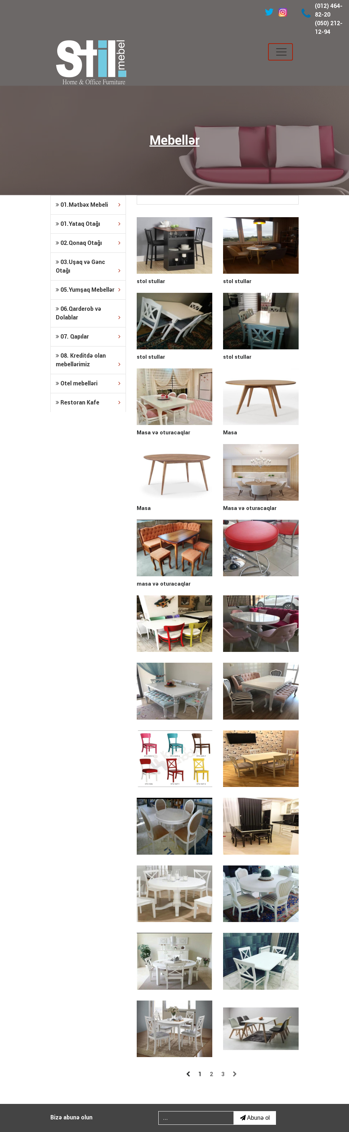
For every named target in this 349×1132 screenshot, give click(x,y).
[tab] (88, 205)
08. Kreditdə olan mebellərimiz (88, 360)
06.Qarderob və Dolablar (88, 313)
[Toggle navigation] (280, 52)
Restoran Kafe (88, 402)
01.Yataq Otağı (88, 224)
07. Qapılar (88, 336)
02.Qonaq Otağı (88, 243)
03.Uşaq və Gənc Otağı (88, 267)
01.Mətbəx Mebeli (88, 205)
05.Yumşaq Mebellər (88, 290)
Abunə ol (255, 1118)
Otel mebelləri (88, 383)
